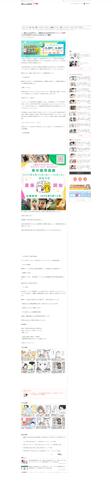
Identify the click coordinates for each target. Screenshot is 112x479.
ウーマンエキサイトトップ (76, 3)
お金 (33, 27)
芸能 (61, 27)
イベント (57, 27)
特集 (70, 51)
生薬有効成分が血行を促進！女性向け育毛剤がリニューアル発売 (37, 447)
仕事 (30, 27)
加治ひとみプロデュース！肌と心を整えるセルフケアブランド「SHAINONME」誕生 (42, 444)
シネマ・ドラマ (73, 27)
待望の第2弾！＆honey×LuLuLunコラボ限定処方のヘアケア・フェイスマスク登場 (41, 450)
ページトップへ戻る (80, 200)
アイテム (47, 27)
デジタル (80, 27)
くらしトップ (25, 27)
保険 (36, 27)
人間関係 (52, 27)
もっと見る (80, 68)
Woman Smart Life (30, 37)
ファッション (66, 27)
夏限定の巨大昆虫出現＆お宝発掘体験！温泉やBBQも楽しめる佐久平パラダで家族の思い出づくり (44, 438)
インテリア (41, 27)
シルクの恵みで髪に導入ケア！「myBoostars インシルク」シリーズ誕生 (39, 441)
